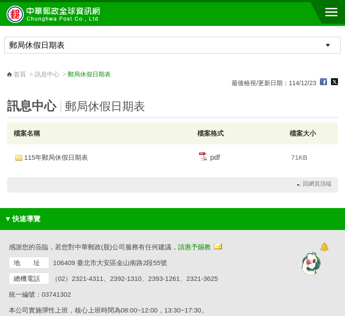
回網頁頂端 (317, 184)
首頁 (20, 74)
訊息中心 (47, 74)
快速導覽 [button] (22, 219)
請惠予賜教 (194, 247)
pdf (209, 157)
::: (10, 66)
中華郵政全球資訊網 (55, 14)
